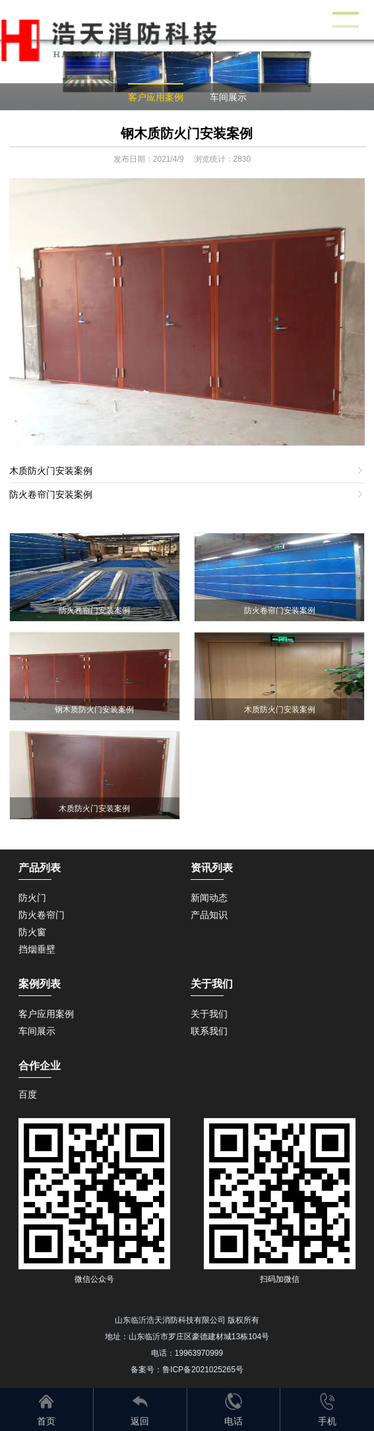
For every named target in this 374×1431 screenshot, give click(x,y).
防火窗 (32, 932)
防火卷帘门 (41, 915)
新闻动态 (209, 897)
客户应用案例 (155, 97)
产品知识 (209, 915)
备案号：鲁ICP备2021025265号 (187, 1369)
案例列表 (39, 983)
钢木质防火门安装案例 (187, 133)
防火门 (32, 897)
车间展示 (228, 97)
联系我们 (209, 1031)
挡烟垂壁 (36, 949)
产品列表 (39, 867)
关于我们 (209, 1014)
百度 (27, 1094)
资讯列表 (212, 867)
